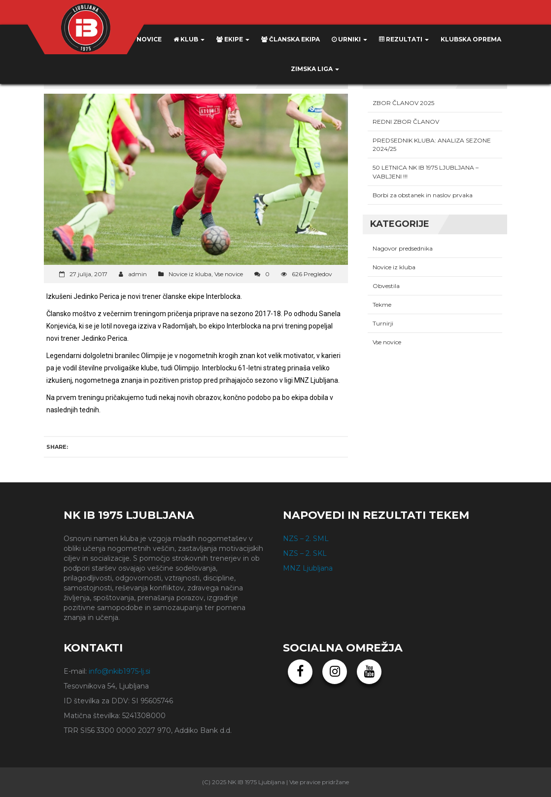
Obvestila (386, 286)
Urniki (349, 39)
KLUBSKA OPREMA (471, 39)
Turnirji (383, 323)
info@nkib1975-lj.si (119, 671)
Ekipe (232, 39)
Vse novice (228, 274)
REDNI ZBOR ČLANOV (406, 121)
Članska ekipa (290, 39)
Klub (189, 39)
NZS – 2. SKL (305, 553)
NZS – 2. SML (306, 538)
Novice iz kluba (190, 274)
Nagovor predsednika (403, 248)
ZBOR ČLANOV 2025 (403, 103)
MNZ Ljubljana (308, 568)
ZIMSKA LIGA (315, 68)
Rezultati (404, 39)
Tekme (382, 304)
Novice (145, 39)
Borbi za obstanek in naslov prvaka (423, 195)
